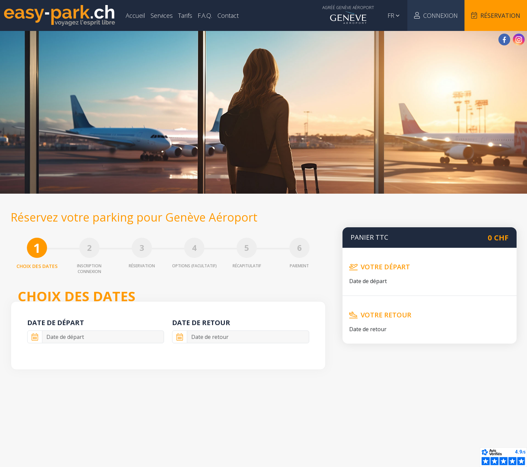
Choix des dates (36, 253)
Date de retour (201, 322)
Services (162, 15)
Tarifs (185, 15)
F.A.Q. (205, 15)
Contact (228, 15)
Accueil (135, 15)
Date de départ (55, 322)
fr (393, 15)
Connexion (436, 15)
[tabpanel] (168, 335)
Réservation (495, 15)
